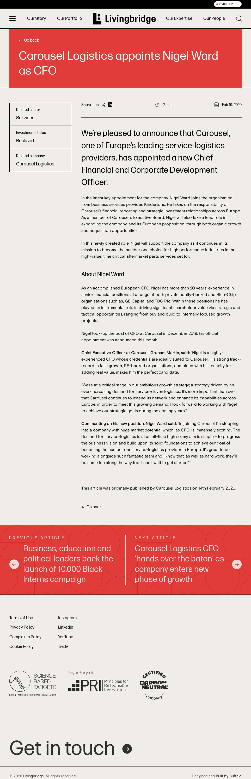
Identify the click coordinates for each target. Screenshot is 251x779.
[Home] (123, 18)
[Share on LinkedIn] (110, 105)
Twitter (64, 646)
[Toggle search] (239, 18)
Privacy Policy (21, 627)
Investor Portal (229, 4)
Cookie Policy (21, 646)
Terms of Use (21, 618)
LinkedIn (65, 627)
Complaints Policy (25, 637)
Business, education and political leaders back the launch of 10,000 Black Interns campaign (61, 564)
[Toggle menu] (12, 18)
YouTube (65, 637)
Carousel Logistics (173, 488)
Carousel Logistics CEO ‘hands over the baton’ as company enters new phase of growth (188, 564)
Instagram (67, 618)
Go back (29, 40)
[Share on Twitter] (103, 105)
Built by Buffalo (229, 776)
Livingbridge (33, 776)
